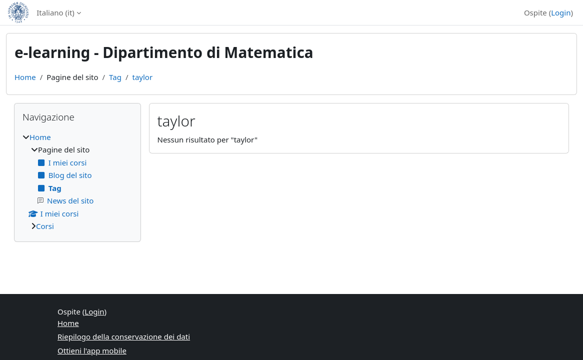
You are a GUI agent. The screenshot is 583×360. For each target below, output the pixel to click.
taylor (142, 77)
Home (25, 77)
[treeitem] (77, 182)
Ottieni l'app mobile (92, 351)
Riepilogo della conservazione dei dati (124, 337)
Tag (115, 77)
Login (560, 13)
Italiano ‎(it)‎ (55, 13)
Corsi (45, 226)
